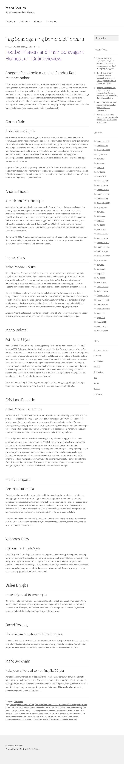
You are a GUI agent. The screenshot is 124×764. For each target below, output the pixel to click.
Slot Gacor (10, 21)
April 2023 (101, 278)
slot (95, 377)
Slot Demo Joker (46, 716)
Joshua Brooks (33, 47)
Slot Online (18, 701)
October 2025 (102, 145)
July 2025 (100, 159)
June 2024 (101, 216)
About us (38, 21)
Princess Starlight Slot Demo (42, 713)
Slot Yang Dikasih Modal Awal (66, 716)
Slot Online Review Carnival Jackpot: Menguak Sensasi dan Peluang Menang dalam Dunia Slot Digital (106, 78)
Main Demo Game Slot (20, 713)
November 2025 (103, 141)
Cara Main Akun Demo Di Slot (46, 704)
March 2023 (101, 282)
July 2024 (100, 212)
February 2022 (102, 326)
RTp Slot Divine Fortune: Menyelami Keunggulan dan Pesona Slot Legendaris (107, 106)
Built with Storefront (29, 749)
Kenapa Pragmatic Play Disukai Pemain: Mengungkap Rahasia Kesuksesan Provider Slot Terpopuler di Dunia (107, 92)
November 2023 (103, 247)
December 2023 (103, 242)
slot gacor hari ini (101, 350)
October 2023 (102, 251)
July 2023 (100, 264)
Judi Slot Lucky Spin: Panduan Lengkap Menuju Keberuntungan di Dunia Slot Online (107, 118)
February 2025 (102, 181)
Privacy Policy (11, 749)
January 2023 (102, 291)
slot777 (97, 389)
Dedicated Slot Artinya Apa (70, 704)
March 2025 (101, 176)
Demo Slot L (65, 707)
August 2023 (102, 260)
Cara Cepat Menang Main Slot (22, 704)
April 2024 (101, 225)
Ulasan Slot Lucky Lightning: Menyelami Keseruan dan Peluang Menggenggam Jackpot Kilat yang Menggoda (106, 63)
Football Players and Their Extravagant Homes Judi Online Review (44, 55)
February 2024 (102, 234)
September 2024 (103, 203)
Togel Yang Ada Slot (41, 719)
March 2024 (101, 229)
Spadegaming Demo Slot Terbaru (19, 719)
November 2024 (103, 194)
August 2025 (102, 154)
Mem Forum (15, 8)
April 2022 (101, 317)
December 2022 (103, 295)
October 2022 (102, 304)
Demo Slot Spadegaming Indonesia (33, 710)
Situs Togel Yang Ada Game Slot (68, 713)
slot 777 (97, 366)
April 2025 (101, 172)
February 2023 (102, 287)
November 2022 (103, 300)
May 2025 (100, 167)
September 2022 (103, 309)
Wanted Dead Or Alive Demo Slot (64, 719)
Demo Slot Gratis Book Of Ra (48, 707)
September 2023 (103, 256)
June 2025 (101, 163)
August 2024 (102, 207)
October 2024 (102, 198)
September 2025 (103, 150)
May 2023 (100, 273)
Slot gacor (98, 394)
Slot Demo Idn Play (31, 716)
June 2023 (101, 269)
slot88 (96, 383)
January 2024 (102, 238)
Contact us (51, 21)
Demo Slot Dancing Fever (25, 707)
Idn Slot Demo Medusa (58, 710)
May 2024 (100, 220)
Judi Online (24, 21)
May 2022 (100, 313)
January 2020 (102, 331)
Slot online (98, 372)
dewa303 (97, 355)
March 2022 (101, 322)
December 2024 (103, 189)
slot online (98, 361)
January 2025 (102, 185)
